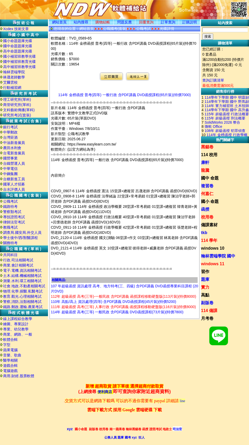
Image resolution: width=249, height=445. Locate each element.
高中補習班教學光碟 (19, 67)
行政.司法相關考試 (18, 260)
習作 (205, 271)
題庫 (205, 279)
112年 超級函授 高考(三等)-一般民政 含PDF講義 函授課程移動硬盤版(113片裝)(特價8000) (123, 296)
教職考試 (10, 227)
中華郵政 (10, 132)
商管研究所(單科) (17, 105)
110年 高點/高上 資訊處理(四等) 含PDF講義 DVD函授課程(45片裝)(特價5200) (113, 302)
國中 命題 (210, 178)
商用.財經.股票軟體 (18, 376)
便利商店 (105, 392)
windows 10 (212, 248)
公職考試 (10, 201)
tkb (204, 232)
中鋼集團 (10, 174)
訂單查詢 (168, 22)
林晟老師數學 (14, 77)
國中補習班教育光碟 (19, 61)
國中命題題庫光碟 (17, 46)
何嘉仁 (207, 193)
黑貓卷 (207, 147)
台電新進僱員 (14, 153)
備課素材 (209, 225)
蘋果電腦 (10, 350)
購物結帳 (102, 22)
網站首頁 (59, 22)
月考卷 (207, 318)
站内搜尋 (81, 22)
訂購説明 (189, 22)
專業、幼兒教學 (16, 329)
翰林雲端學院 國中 (218, 256)
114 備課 (209, 310)
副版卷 (207, 303)
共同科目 (10, 255)
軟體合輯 (10, 339)
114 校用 (209, 154)
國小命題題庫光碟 (17, 41)
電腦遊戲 (10, 371)
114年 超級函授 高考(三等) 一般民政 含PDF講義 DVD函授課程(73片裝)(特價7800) (117, 312)
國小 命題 (210, 201)
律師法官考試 (14, 222)
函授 (205, 209)
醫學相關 (10, 360)
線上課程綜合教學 (17, 319)
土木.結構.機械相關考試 (22, 276)
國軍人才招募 (14, 184)
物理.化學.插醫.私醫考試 (23, 291)
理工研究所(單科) (17, 99)
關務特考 (10, 243)
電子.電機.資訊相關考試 (22, 270)
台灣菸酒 (10, 137)
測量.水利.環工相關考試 (22, 281)
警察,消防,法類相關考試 (22, 302)
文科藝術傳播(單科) (18, 110)
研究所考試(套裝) (17, 115)
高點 (205, 295)
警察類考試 (12, 212)
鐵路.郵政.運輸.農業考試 (23, 307)
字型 (6, 345)
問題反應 (124, 22)
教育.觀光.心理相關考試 (22, 296)
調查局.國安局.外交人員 (22, 232)
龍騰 (205, 170)
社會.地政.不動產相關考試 (24, 286)
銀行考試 (10, 127)
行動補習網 (12, 87)
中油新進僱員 (14, 143)
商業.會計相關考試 (18, 265)
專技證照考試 (14, 217)
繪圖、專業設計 (16, 324)
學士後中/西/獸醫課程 (20, 238)
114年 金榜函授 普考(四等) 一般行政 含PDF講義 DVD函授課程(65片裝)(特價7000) (124, 95)
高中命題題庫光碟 (17, 51)
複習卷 (207, 186)
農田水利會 (12, 148)
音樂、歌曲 (12, 355)
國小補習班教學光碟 (19, 56)
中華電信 (10, 169)
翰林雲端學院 (14, 72)
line (182, 401)
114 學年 (209, 240)
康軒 (205, 162)
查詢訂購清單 (213, 80)
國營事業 (10, 158)
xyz (70, 429)
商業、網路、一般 (17, 334)
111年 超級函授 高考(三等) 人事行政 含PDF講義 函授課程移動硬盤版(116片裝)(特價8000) (123, 307)
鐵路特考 (10, 206)
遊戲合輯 (10, 365)
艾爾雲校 (10, 82)
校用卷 (207, 217)
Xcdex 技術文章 (16, 29)
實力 (205, 287)
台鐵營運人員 (14, 163)
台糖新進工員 (14, 179)
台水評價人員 (14, 189)
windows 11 (212, 264)
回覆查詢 (146, 22)
